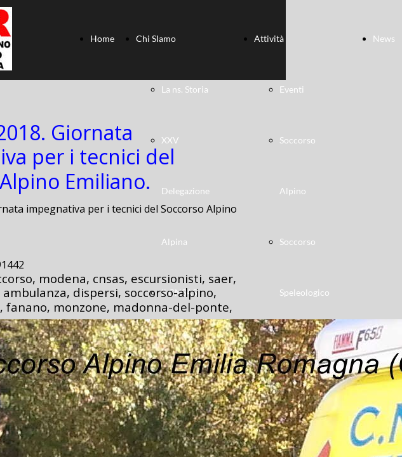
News (384, 38)
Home (102, 38)
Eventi (291, 89)
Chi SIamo (156, 38)
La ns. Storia (184, 89)
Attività (269, 38)
